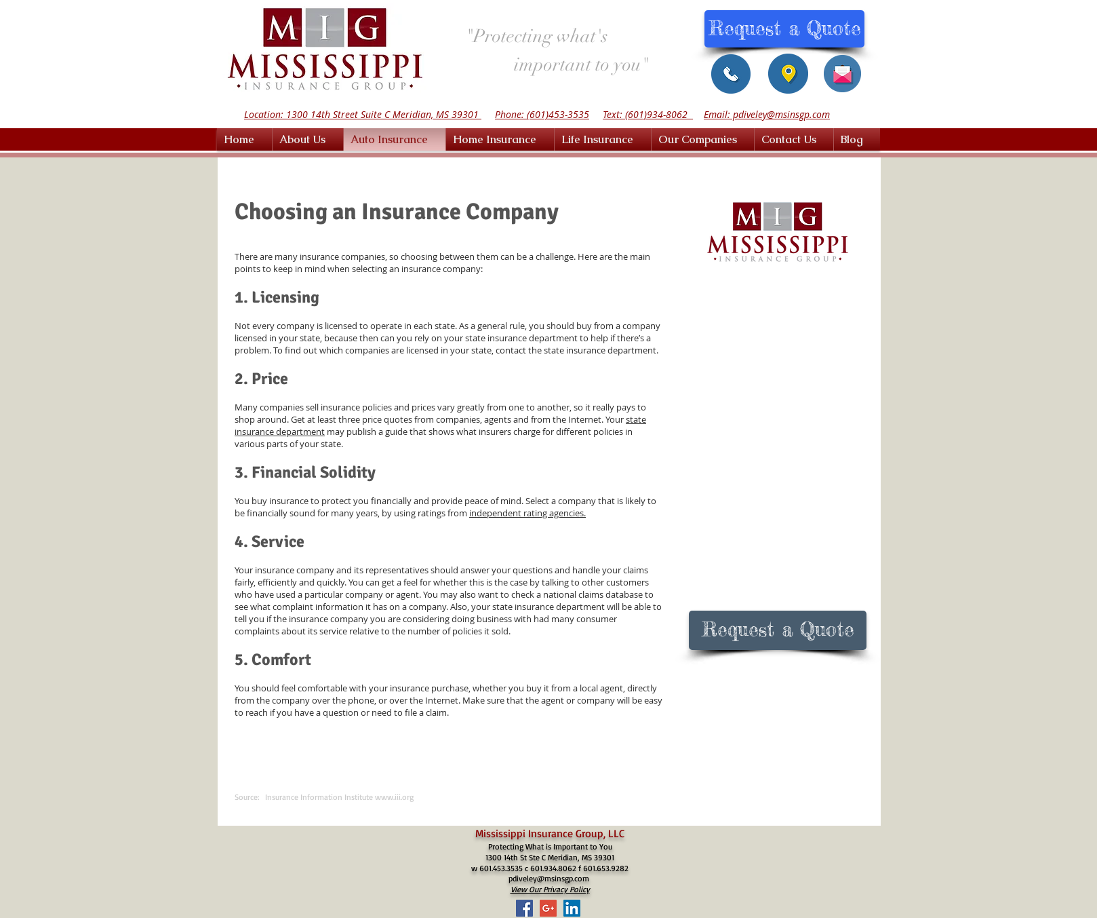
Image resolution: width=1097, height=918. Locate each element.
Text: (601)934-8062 (648, 114)
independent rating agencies (526, 513)
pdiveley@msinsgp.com (548, 878)
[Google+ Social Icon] (548, 908)
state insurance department (600, 350)
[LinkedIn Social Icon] (571, 908)
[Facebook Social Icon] (524, 908)
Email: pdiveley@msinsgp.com (767, 114)
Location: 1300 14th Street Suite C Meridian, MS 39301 (362, 114)
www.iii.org (394, 797)
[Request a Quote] (784, 28)
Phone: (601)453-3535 (542, 114)
